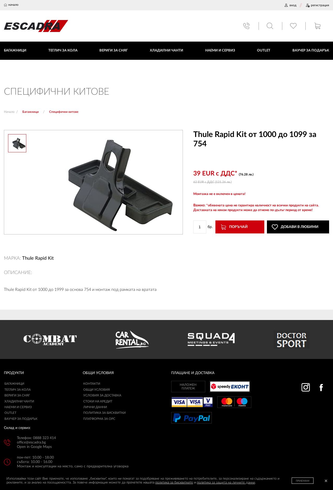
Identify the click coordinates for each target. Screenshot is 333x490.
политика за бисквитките (174, 482)
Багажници (14, 384)
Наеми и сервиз (18, 407)
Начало (9, 111)
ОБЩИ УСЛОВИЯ (96, 389)
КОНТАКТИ (91, 384)
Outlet (10, 413)
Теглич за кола (17, 389)
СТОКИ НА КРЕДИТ (97, 401)
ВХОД (290, 5)
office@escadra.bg (31, 442)
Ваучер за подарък (20, 418)
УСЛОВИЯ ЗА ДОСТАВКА (102, 395)
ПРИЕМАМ (302, 481)
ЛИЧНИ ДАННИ (95, 407)
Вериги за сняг (17, 395)
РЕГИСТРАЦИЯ (317, 5)
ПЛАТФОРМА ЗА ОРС (99, 418)
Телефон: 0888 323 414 (36, 438)
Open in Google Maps (34, 447)
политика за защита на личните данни (226, 482)
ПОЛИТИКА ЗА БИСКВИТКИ (104, 413)
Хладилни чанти (19, 401)
